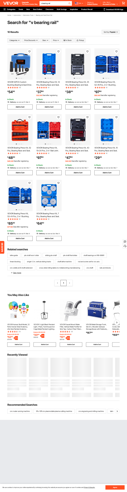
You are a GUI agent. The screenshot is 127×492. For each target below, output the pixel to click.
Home (9, 15)
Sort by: (106, 32)
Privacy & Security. (89, 487)
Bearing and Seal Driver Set (44, 15)
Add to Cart (20, 107)
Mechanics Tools (28, 15)
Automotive (17, 15)
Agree (115, 487)
